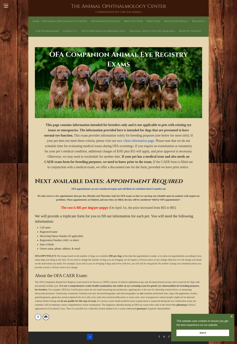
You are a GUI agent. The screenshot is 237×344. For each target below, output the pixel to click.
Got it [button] (203, 332)
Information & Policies (105, 21)
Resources (198, 21)
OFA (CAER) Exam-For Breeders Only (103, 31)
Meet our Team (133, 21)
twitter (164, 336)
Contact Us (70, 31)
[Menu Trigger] (6, 5)
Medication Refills (176, 21)
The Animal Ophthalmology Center (118, 6)
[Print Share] (46, 317)
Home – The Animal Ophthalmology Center (59, 21)
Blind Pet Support (190, 31)
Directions (153, 21)
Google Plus (169, 336)
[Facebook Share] (38, 317)
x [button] (232, 316)
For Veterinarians (47, 31)
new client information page (135, 140)
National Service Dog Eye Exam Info (152, 31)
